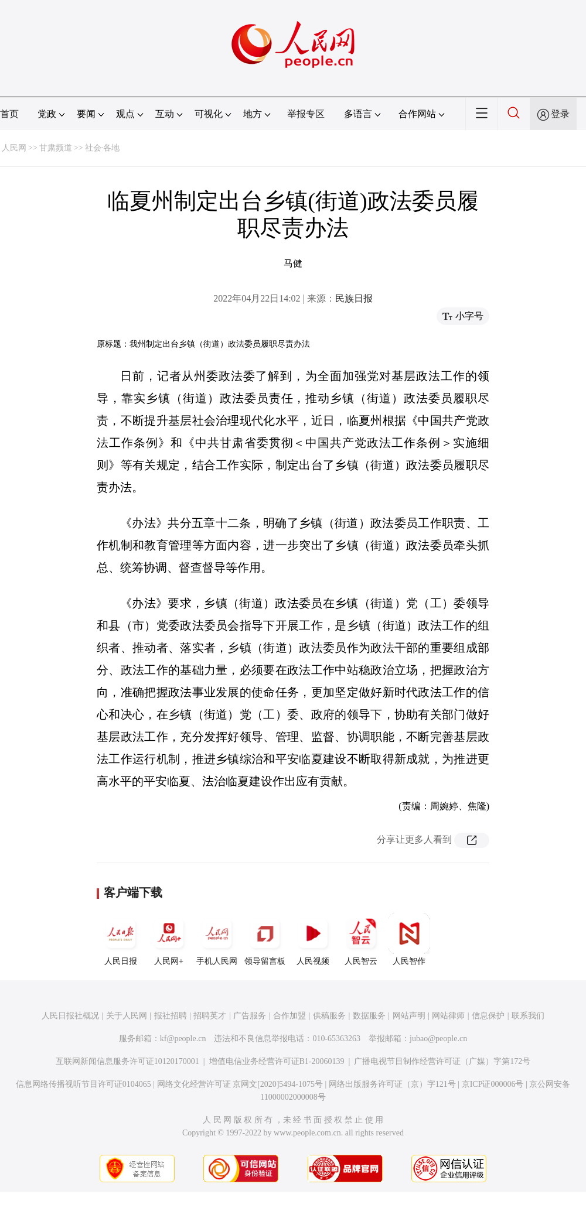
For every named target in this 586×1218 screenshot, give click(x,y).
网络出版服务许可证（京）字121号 (392, 1084)
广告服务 (249, 1015)
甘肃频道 (55, 147)
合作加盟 (289, 1015)
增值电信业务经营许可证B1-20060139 (277, 1061)
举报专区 (306, 114)
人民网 (14, 147)
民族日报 (354, 298)
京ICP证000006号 (493, 1084)
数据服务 (369, 1015)
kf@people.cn (183, 1038)
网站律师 (448, 1015)
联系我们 (528, 1015)
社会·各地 (102, 147)
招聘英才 (209, 1015)
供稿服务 (329, 1015)
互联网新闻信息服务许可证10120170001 (127, 1061)
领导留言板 (264, 939)
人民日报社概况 (70, 1015)
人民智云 (360, 939)
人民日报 (120, 939)
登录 (560, 114)
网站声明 (409, 1015)
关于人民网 (126, 1015)
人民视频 (312, 939)
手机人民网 (216, 939)
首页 (9, 114)
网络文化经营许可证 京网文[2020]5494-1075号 (240, 1084)
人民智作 (409, 939)
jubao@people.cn (438, 1038)
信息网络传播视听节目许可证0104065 (83, 1084)
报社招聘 (170, 1015)
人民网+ (168, 939)
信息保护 (488, 1015)
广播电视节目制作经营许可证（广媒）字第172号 (442, 1061)
